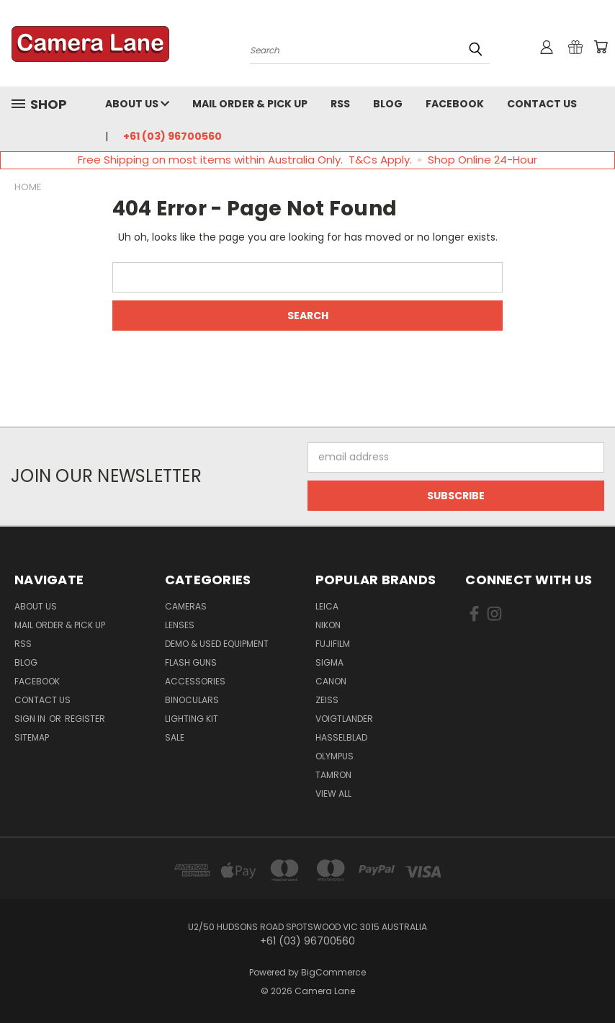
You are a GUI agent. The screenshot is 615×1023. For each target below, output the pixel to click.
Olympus (334, 756)
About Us (137, 104)
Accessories (195, 681)
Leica (326, 606)
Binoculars (192, 700)
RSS (340, 104)
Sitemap (31, 737)
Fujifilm (332, 644)
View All (333, 793)
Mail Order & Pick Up (250, 104)
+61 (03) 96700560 (172, 136)
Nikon (328, 625)
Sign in (31, 718)
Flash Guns (191, 662)
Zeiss (326, 700)
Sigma (329, 662)
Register (85, 718)
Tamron (333, 775)
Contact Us (542, 104)
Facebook (455, 104)
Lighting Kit (191, 718)
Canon (330, 681)
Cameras (186, 606)
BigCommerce (333, 972)
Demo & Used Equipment (217, 644)
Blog (388, 104)
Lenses (179, 625)
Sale (174, 737)
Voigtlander (344, 718)
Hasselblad (341, 737)
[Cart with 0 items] (600, 47)
